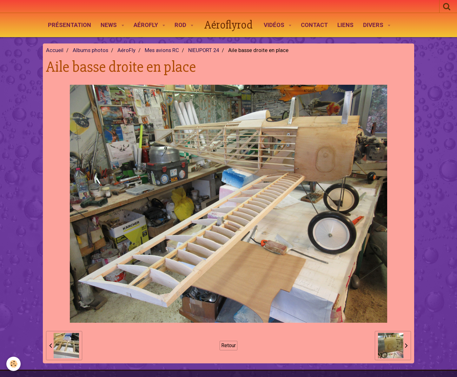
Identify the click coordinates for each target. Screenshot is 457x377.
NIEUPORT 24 (203, 50)
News (109, 25)
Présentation (69, 25)
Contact (314, 25)
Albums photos (90, 50)
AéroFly (147, 25)
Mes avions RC (162, 50)
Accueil (54, 50)
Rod (181, 25)
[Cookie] (13, 364)
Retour (228, 345)
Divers (374, 25)
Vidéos (275, 25)
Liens (345, 25)
